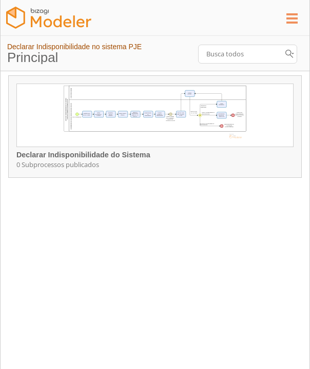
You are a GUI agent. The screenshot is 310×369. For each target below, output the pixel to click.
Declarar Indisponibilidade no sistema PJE (74, 47)
